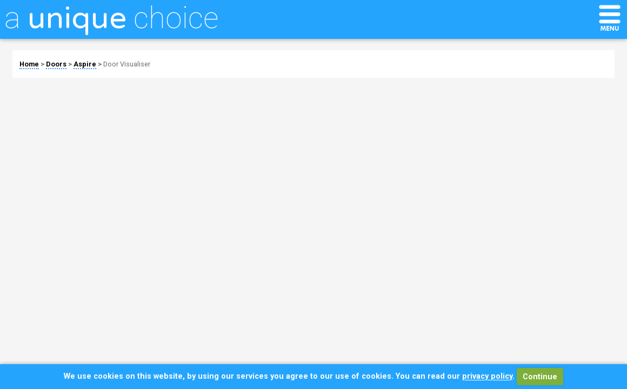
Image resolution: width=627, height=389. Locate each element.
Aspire (85, 64)
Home (29, 64)
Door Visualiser (126, 64)
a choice (111, 18)
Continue (540, 376)
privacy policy (487, 376)
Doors (56, 64)
